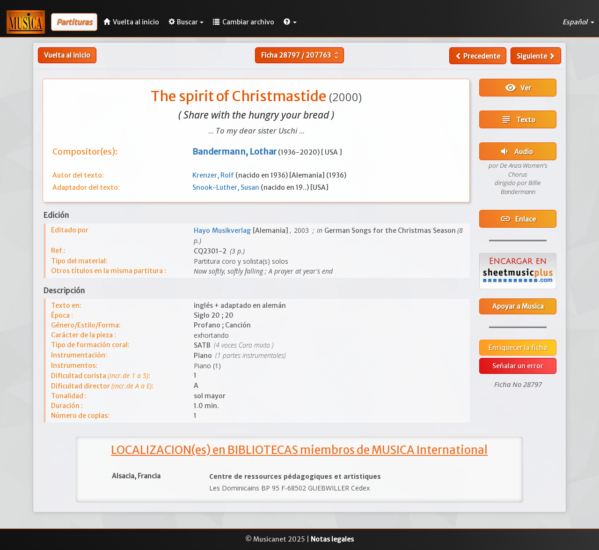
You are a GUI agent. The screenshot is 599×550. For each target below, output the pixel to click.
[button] (290, 22)
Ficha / (301, 55)
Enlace (518, 218)
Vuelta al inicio (67, 55)
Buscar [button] (186, 22)
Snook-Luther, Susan (226, 187)
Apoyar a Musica (518, 306)
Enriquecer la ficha (518, 347)
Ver (518, 87)
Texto (518, 119)
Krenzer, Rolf (213, 175)
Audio (516, 151)
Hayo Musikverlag (223, 230)
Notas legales (332, 539)
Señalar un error (517, 366)
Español (578, 22)
